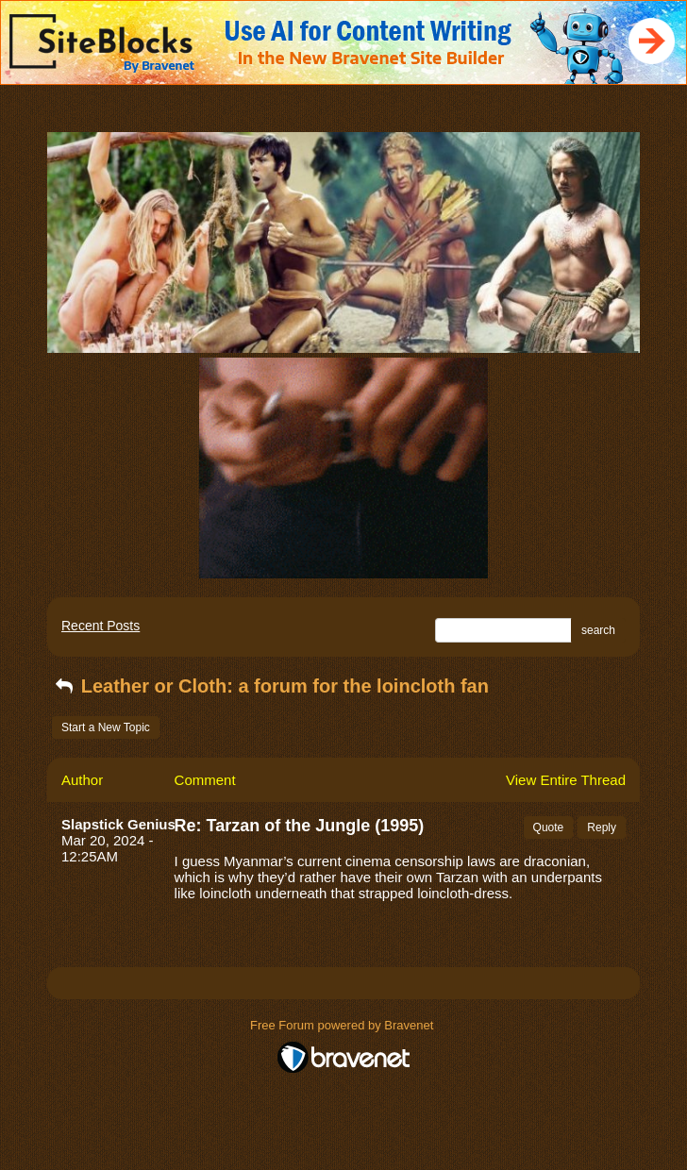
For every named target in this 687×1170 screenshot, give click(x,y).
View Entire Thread (566, 780)
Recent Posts (100, 625)
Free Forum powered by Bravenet (343, 1025)
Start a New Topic (105, 727)
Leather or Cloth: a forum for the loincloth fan (270, 686)
